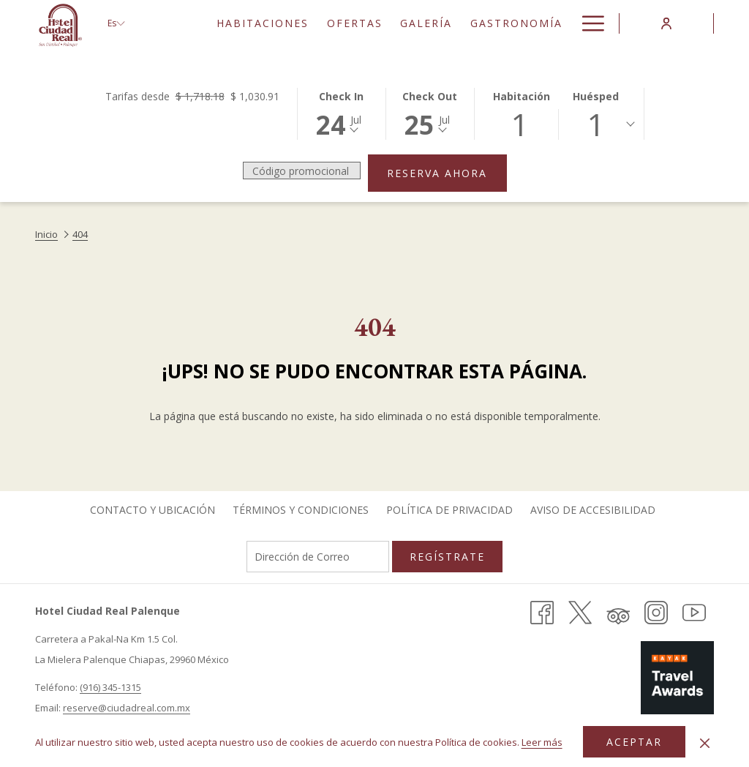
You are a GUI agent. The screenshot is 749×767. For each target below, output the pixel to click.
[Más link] (587, 23)
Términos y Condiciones (301, 510)
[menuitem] (263, 23)
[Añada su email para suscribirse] (317, 556)
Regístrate (447, 557)
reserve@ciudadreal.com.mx (126, 707)
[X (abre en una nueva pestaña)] (580, 611)
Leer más (543, 743)
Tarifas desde (192, 96)
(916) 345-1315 (110, 687)
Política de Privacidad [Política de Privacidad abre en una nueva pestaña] (449, 510)
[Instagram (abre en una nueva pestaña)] (656, 611)
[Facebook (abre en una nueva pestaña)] (542, 611)
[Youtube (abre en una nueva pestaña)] (694, 611)
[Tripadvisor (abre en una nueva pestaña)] (618, 611)
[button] (341, 113)
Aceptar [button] (634, 742)
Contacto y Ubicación (152, 510)
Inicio (46, 234)
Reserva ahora (447, 172)
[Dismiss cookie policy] (705, 742)
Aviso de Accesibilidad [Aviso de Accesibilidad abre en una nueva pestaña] (592, 510)
